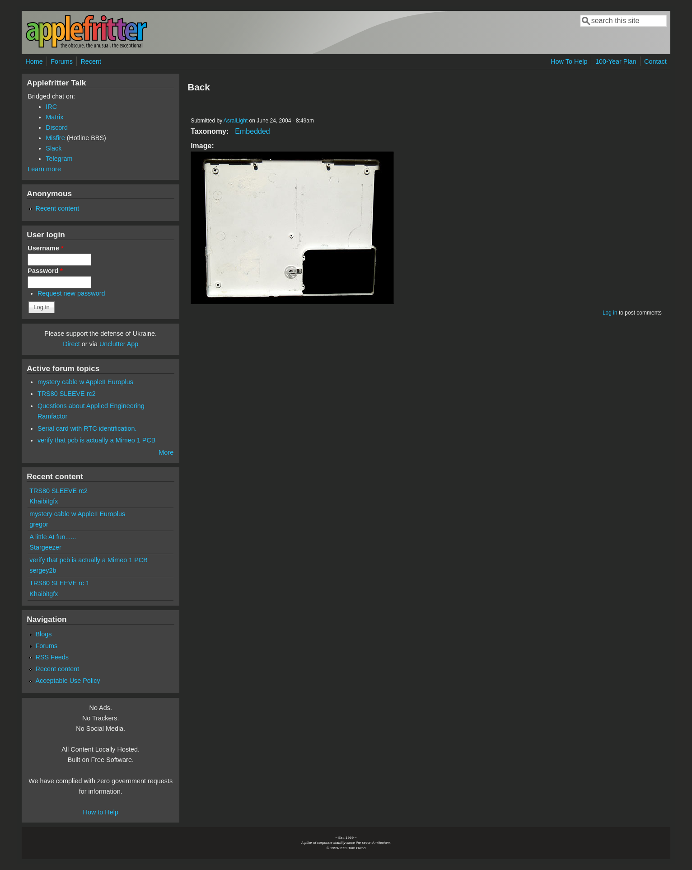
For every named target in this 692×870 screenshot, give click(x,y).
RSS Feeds (52, 657)
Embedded (252, 131)
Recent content (57, 208)
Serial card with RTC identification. (87, 428)
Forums (62, 61)
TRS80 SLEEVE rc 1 (59, 583)
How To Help (569, 61)
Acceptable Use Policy (67, 680)
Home (33, 61)
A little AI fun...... (52, 537)
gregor (38, 524)
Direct (71, 344)
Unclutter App (118, 344)
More (166, 452)
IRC (51, 106)
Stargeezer (45, 547)
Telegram (59, 158)
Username (45, 248)
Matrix (54, 117)
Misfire (55, 137)
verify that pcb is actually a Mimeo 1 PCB (96, 440)
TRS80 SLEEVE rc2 (66, 393)
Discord (57, 127)
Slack (53, 148)
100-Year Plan (615, 61)
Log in (610, 313)
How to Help (100, 812)
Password (45, 270)
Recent (90, 61)
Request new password (71, 293)
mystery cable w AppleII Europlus (85, 382)
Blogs (43, 634)
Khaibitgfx (43, 501)
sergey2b (42, 570)
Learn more (44, 169)
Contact (655, 61)
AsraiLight (236, 121)
